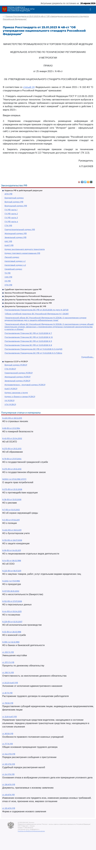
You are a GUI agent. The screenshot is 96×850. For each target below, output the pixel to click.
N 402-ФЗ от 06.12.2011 (11, 530)
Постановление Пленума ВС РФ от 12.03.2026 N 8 (28, 345)
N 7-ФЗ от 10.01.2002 (11, 510)
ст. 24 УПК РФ (8, 774)
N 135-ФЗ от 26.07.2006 (12, 540)
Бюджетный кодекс (14, 198)
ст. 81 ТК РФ (7, 693)
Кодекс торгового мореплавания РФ (22, 253)
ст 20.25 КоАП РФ (10, 683)
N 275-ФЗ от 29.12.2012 (11, 469)
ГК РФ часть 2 (11, 213)
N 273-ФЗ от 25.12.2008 (12, 489)
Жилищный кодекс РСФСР (17, 377)
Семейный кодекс (13, 269)
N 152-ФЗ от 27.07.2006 (12, 601)
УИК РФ (8, 277)
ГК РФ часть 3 (11, 217)
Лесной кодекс (12, 257)
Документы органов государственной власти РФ (28, 303)
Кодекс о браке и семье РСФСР (20, 396)
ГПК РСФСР (10, 369)
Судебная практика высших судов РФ (23, 289)
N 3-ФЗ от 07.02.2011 (11, 520)
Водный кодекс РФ (14, 202)
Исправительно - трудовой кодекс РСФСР (25, 385)
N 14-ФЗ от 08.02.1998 (11, 561)
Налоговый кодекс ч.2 (15, 265)
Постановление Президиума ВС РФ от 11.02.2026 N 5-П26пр (33, 353)
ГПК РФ (8, 225)
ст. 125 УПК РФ (8, 764)
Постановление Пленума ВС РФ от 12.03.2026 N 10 (29, 337)
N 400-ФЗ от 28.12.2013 (12, 418)
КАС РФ (8, 241)
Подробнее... (87, 357)
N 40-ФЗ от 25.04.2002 (12, 438)
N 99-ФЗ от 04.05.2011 (11, 550)
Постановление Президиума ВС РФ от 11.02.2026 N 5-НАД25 (33, 349)
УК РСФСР (9, 400)
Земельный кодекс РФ (15, 237)
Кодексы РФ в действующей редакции (23, 190)
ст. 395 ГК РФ (8, 672)
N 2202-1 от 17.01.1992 (11, 581)
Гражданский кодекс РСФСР (19, 373)
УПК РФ (8, 285)
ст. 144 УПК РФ (8, 754)
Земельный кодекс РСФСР (17, 381)
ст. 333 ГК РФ (8, 652)
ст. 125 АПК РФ (8, 808)
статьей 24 (29, 87)
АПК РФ (8, 194)
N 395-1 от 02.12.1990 (10, 642)
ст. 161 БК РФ (7, 734)
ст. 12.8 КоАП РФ (9, 717)
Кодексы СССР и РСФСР (16, 361)
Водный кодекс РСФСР (16, 365)
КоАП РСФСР (11, 388)
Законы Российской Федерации (20, 293)
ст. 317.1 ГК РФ (8, 662)
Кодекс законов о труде (16, 392)
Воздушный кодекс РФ (16, 206)
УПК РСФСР (10, 404)
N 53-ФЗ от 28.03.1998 (11, 632)
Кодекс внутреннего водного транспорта (25, 249)
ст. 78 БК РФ (7, 703)
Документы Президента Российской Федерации (28, 296)
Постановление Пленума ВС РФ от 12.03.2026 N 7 (28, 333)
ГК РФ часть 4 (11, 221)
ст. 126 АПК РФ (8, 784)
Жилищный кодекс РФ (16, 233)
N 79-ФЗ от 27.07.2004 (11, 459)
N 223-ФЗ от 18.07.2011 (11, 571)
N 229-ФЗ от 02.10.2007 (12, 622)
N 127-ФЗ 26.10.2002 (10, 591)
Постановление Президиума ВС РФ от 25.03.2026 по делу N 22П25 (36, 310)
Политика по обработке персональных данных (31, 831)
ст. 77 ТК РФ (7, 744)
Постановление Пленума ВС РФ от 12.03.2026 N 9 (28, 341)
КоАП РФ (9, 245)
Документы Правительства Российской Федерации (30, 299)
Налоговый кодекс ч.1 (15, 261)
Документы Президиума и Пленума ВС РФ (25, 306)
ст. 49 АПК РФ (8, 795)
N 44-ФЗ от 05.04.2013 (12, 611)
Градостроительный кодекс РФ (20, 229)
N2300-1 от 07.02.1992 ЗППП (14, 479)
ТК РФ (7, 273)
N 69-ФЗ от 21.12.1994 (11, 428)
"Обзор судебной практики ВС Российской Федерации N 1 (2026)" (37, 314)
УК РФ (8, 281)
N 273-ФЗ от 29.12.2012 (11, 449)
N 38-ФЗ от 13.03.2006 (11, 499)
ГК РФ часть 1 (11, 210)
